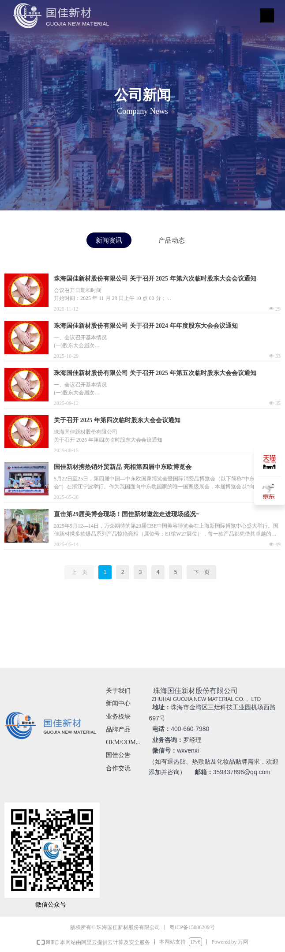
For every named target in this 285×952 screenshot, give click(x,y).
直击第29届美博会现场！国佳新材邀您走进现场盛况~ (126, 514)
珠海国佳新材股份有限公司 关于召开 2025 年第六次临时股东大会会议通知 (155, 278)
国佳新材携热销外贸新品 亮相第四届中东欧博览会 (122, 467)
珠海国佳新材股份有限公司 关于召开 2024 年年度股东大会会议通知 (146, 325)
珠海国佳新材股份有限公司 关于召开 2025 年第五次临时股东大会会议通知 (155, 373)
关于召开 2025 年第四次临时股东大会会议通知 (117, 420)
